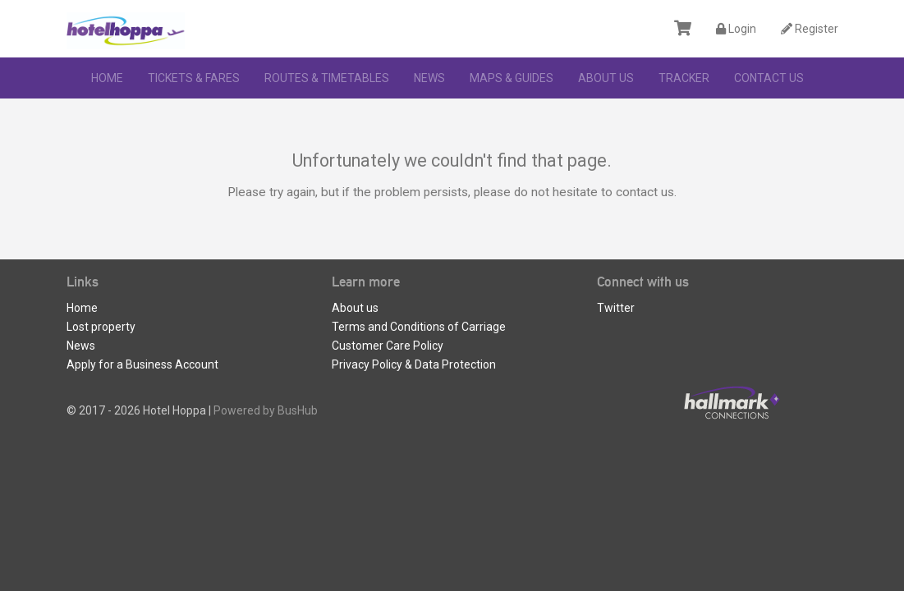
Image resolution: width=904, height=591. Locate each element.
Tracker (683, 78)
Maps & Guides (511, 78)
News (429, 78)
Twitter (616, 307)
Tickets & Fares (194, 78)
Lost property (101, 326)
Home (107, 78)
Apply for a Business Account (142, 364)
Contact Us (769, 78)
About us (606, 78)
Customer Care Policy (387, 345)
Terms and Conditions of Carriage (419, 326)
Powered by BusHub (265, 410)
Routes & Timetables (326, 78)
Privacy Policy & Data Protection (414, 364)
